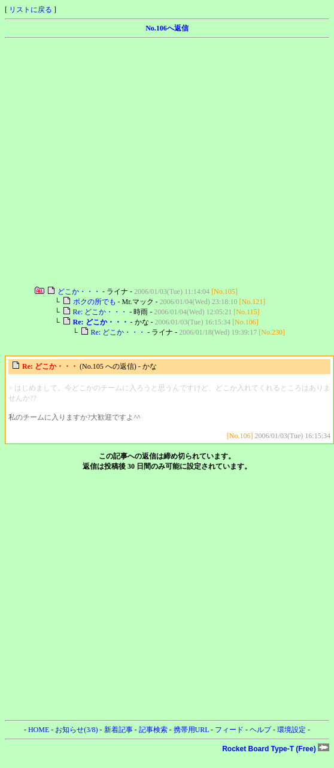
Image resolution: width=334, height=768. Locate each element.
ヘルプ (260, 729)
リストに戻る (30, 9)
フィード (229, 729)
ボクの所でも (94, 302)
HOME (38, 729)
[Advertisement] (112, 162)
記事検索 (153, 729)
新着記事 (118, 729)
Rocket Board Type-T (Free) (275, 749)
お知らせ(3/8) (76, 729)
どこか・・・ (79, 291)
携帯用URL (191, 729)
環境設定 (291, 729)
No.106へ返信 (167, 28)
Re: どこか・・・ (100, 312)
